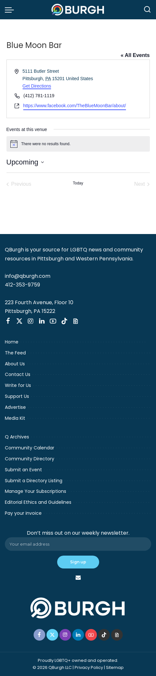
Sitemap (115, 667)
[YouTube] (53, 321)
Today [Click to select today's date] (78, 183)
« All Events (135, 55)
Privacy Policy (89, 667)
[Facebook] (8, 321)
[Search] (147, 9)
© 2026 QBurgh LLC (52, 667)
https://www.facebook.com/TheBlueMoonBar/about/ (74, 105)
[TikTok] (64, 321)
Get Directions (37, 86)
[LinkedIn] (42, 321)
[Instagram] (30, 321)
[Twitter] (19, 321)
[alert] (78, 144)
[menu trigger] (11, 9)
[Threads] (75, 321)
